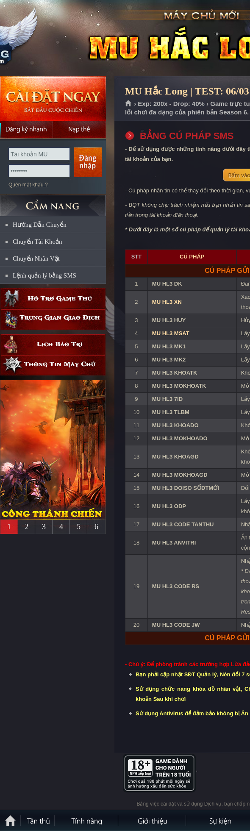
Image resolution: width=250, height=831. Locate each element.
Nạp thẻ (79, 129)
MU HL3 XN (167, 302)
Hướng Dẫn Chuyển (40, 224)
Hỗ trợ (53, 298)
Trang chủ (128, 104)
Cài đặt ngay (53, 98)
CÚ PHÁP (192, 256)
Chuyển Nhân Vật (36, 258)
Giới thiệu (152, 820)
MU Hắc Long (61, 38)
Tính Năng (87, 820)
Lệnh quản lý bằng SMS (44, 275)
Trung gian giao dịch (53, 319)
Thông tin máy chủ (53, 365)
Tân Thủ (38, 820)
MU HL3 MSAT (170, 333)
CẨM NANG (53, 202)
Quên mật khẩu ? (28, 185)
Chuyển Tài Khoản (37, 241)
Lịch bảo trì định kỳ (53, 344)
